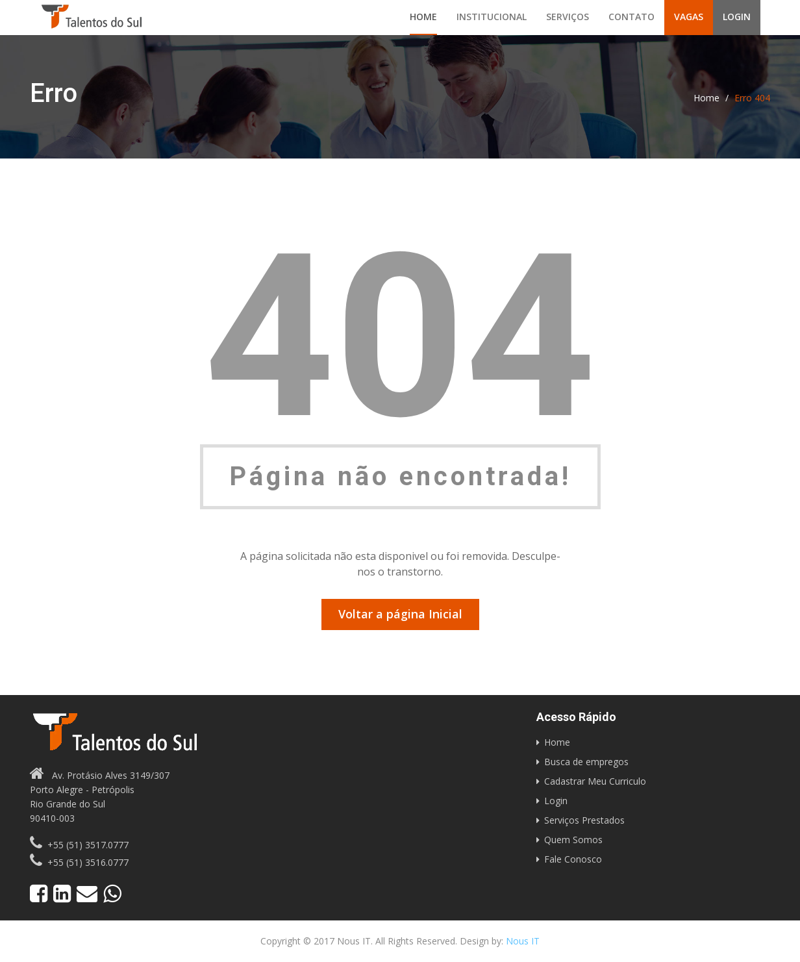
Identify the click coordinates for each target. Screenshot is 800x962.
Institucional (491, 16)
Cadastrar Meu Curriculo (595, 781)
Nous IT (523, 941)
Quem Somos (573, 839)
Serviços (567, 16)
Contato (631, 16)
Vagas (688, 16)
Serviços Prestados (584, 820)
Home (423, 16)
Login (737, 16)
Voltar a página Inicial (400, 614)
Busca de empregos (586, 761)
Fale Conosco (573, 859)
